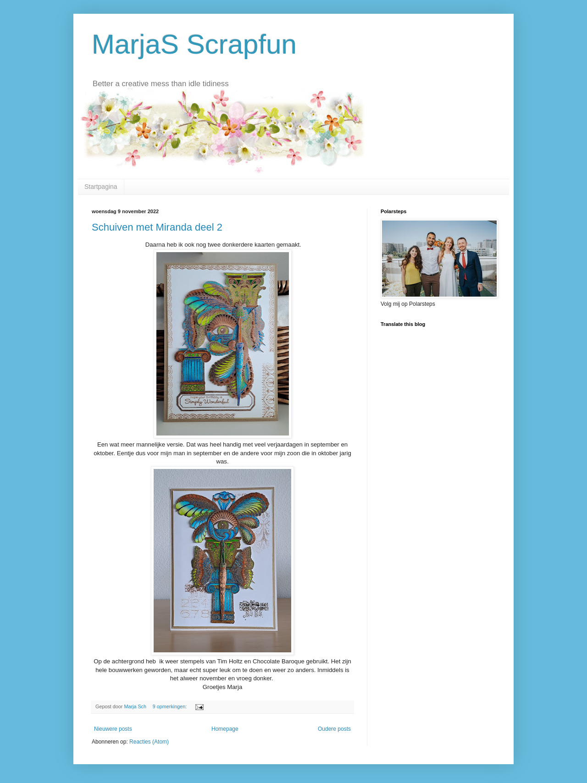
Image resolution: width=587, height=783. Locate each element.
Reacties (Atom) (149, 742)
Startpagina (100, 186)
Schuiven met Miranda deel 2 (157, 227)
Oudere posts (334, 729)
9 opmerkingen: (170, 706)
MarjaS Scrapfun (194, 44)
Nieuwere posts (113, 729)
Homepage (224, 729)
